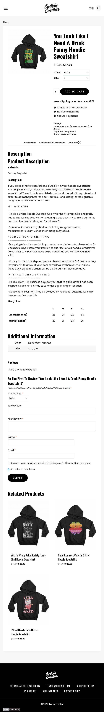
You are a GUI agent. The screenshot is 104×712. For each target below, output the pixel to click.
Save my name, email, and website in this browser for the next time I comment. (51, 463)
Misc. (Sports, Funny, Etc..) (77, 126)
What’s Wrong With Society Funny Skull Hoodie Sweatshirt (28, 557)
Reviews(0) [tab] (75, 142)
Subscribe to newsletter (23, 469)
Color (57, 72)
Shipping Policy (85, 686)
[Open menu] (6, 8)
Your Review (15, 418)
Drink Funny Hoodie (67, 131)
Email (12, 450)
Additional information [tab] (52, 142)
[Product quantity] (56, 91)
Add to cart (74, 92)
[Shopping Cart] (91, 8)
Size (56, 78)
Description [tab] (29, 142)
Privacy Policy (72, 691)
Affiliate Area (50, 691)
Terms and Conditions (58, 686)
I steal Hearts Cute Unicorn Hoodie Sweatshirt (25, 632)
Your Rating (15, 393)
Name (12, 437)
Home (6, 22)
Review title (14, 405)
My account (30, 691)
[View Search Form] (98, 8)
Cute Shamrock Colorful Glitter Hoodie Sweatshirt (74, 557)
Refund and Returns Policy (25, 686)
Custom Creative (68, 134)
